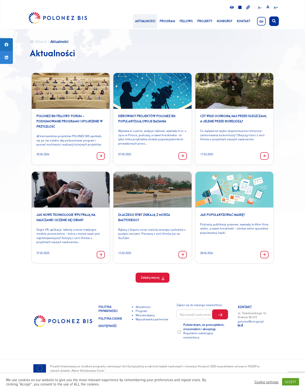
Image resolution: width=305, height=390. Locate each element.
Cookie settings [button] (266, 382)
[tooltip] (6, 44)
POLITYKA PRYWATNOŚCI (107, 309)
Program (167, 21)
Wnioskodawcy (145, 315)
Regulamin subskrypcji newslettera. (198, 335)
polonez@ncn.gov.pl (251, 321)
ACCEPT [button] (290, 382)
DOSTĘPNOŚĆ (107, 326)
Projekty (204, 21)
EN (261, 21)
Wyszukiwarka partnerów (152, 319)
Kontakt (243, 21)
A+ (276, 7)
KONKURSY (224, 21)
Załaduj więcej (150, 277)
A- (260, 7)
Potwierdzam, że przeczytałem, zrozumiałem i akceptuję (203, 331)
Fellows (186, 21)
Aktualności (145, 21)
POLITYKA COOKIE (110, 318)
